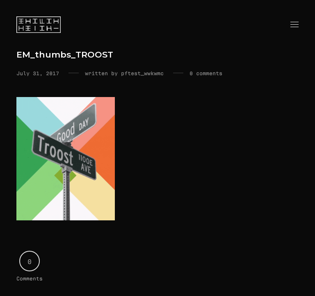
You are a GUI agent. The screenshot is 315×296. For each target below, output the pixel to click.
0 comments (205, 73)
